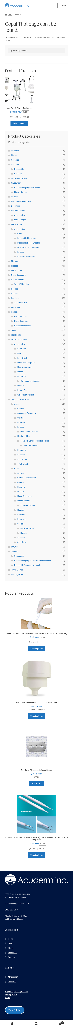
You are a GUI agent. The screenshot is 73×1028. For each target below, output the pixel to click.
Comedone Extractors (20, 178)
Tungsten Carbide (27, 505)
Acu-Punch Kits (20, 303)
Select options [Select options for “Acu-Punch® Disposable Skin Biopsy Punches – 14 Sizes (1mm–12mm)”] (36, 649)
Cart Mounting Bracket (29, 381)
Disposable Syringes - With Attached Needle (32, 561)
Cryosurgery (16, 183)
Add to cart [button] (36, 783)
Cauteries (15, 164)
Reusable (18, 174)
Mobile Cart (22, 376)
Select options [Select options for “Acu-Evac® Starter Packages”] (19, 123)
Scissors (14, 330)
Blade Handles (20, 316)
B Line (17, 468)
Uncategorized (17, 574)
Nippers (14, 293)
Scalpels (14, 312)
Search (36, 1024)
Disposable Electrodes (26, 238)
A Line (17, 404)
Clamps (20, 409)
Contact (11, 957)
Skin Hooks (16, 335)
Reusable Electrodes (26, 256)
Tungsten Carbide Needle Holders (34, 441)
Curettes (14, 197)
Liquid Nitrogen (20, 192)
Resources (12, 952)
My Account (12, 1024)
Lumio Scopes (20, 220)
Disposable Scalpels (22, 326)
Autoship (15, 151)
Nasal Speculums (18, 275)
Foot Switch (22, 358)
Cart (56, 1022)
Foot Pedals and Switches (28, 247)
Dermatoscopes (18, 210)
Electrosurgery (17, 224)
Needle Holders (23, 436)
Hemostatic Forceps (29, 432)
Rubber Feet (22, 390)
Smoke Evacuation (19, 339)
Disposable (19, 169)
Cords (19, 233)
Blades (14, 155)
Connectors (19, 556)
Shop (10, 943)
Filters (20, 353)
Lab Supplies (16, 270)
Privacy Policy (11, 994)
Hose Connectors (24, 367)
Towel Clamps (23, 464)
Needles (14, 289)
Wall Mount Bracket (25, 395)
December (15, 206)
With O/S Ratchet (21, 284)
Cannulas (15, 160)
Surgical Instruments (20, 399)
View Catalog (14, 1010)
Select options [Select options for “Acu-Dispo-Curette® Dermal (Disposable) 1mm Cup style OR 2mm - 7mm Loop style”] (36, 855)
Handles (23, 533)
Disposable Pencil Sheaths (28, 243)
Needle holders (17, 280)
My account (13, 977)
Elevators (15, 261)
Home (10, 15)
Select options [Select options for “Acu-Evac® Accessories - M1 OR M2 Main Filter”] (36, 716)
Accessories (19, 215)
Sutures (14, 547)
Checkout (12, 981)
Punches (15, 298)
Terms (7, 998)
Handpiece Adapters (26, 362)
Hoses (20, 372)
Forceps (20, 252)
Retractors (15, 307)
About (10, 948)
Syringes (14, 551)
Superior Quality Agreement (16, 991)
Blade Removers (21, 321)
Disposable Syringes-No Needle (27, 187)
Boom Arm (21, 349)
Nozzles (20, 385)
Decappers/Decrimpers (21, 201)
